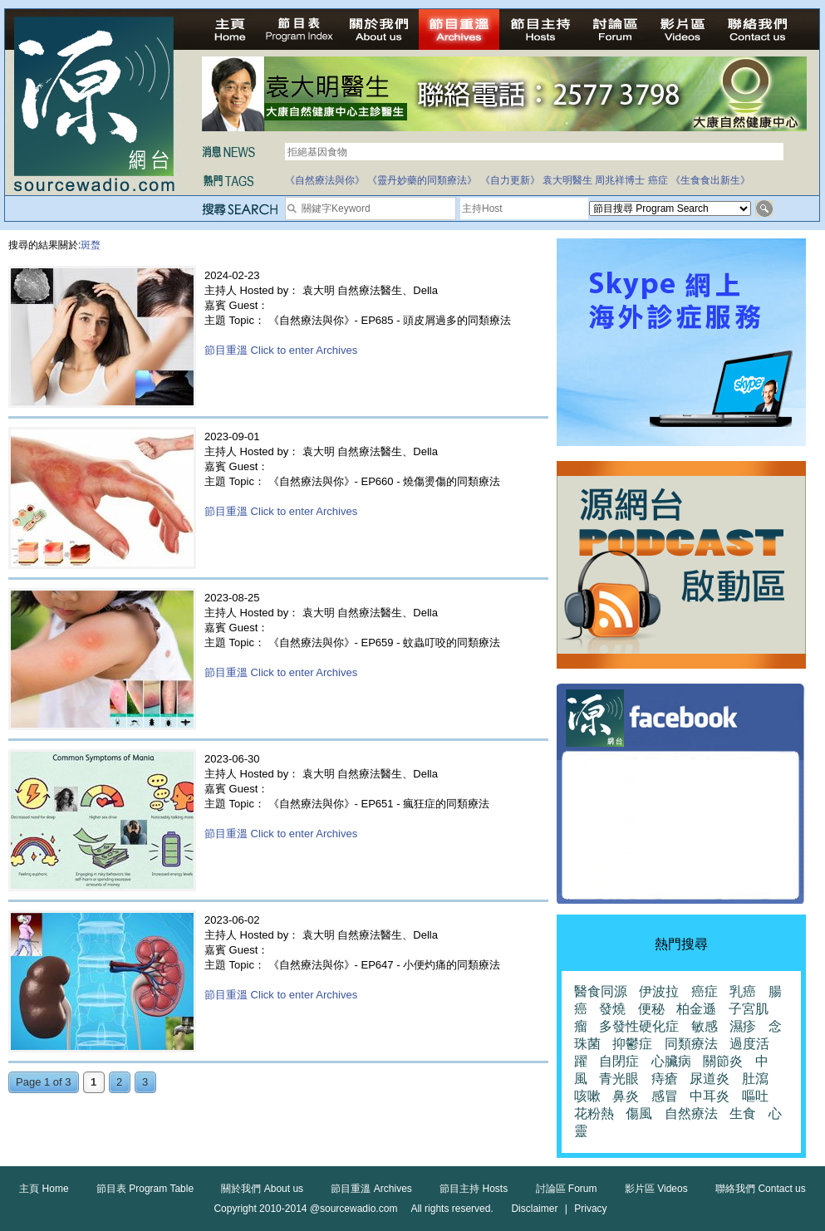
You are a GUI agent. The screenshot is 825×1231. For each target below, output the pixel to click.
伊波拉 (659, 991)
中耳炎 (709, 1096)
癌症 (658, 180)
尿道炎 (709, 1079)
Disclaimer (534, 1208)
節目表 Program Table (145, 1188)
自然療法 (691, 1113)
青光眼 (619, 1079)
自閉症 (619, 1061)
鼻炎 (625, 1096)
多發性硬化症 (639, 1026)
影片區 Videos (656, 1188)
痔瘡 (664, 1079)
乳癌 (742, 991)
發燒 (612, 1009)
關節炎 (723, 1061)
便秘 (651, 1009)
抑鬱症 (632, 1044)
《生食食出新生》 (710, 180)
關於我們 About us (262, 1188)
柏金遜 (696, 1009)
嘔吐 (755, 1096)
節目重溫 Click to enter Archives (280, 350)
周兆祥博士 (620, 180)
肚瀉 (755, 1079)
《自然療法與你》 (325, 180)
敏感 (704, 1026)
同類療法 (691, 1044)
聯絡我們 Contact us (760, 1188)
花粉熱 (594, 1113)
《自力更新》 (510, 180)
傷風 (639, 1113)
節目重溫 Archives (371, 1188)
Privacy (590, 1208)
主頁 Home (43, 1188)
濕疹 (742, 1026)
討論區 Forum (566, 1188)
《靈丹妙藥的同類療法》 (422, 180)
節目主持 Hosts (474, 1188)
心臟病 (671, 1061)
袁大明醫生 (567, 180)
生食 (742, 1113)
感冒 (664, 1096)
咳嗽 (587, 1096)
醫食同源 (600, 991)
